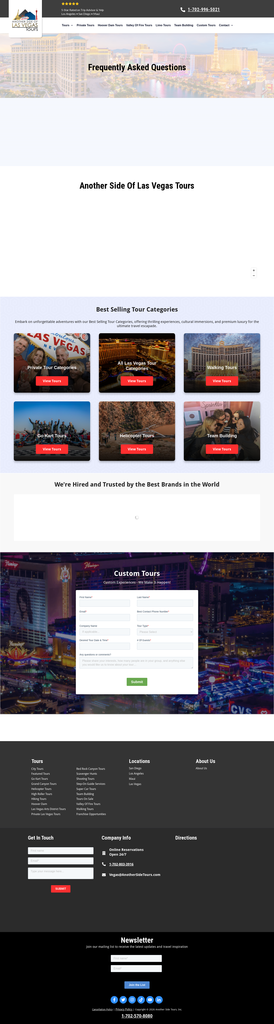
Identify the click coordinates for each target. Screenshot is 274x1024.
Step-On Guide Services (90, 784)
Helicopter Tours (41, 789)
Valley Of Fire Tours (139, 25)
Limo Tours (163, 25)
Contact (226, 25)
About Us (201, 768)
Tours (67, 25)
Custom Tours (206, 25)
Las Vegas (135, 784)
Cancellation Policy (102, 1009)
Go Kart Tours (39, 778)
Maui (96, 13)
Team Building (183, 25)
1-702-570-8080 (137, 1015)
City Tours (37, 768)
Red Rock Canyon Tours (90, 768)
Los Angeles (68, 13)
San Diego (84, 13)
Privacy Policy (124, 1009)
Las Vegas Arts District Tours (48, 809)
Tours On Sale (84, 799)
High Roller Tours (41, 794)
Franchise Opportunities (91, 814)
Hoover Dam (39, 804)
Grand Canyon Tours (43, 784)
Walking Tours (84, 809)
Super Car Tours (86, 789)
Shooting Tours (85, 778)
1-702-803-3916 (121, 864)
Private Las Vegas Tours (45, 814)
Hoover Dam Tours (110, 25)
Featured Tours (40, 773)
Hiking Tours (38, 799)
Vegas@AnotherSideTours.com (134, 875)
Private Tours (85, 25)
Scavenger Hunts (86, 773)
